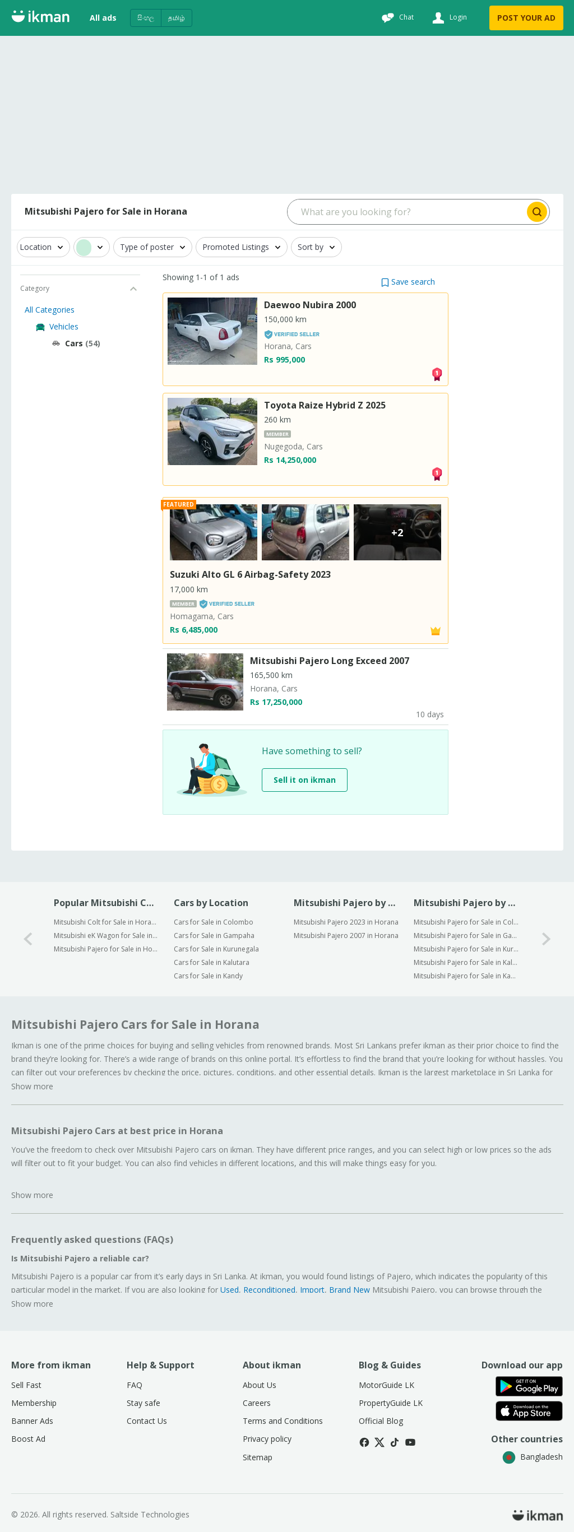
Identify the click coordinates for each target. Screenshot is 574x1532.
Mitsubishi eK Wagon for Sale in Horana (106, 935)
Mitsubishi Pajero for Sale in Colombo (466, 922)
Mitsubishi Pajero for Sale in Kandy (466, 976)
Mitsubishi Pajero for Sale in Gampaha (466, 935)
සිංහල (145, 17)
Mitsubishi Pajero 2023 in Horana (346, 922)
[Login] (448, 18)
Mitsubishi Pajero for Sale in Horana (106, 949)
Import (312, 1289)
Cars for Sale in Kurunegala (216, 949)
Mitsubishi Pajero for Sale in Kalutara (466, 962)
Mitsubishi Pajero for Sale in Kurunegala (466, 949)
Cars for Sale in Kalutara (211, 962)
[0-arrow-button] (28, 938)
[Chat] (396, 18)
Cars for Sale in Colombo (213, 922)
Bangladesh (532, 1456)
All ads (103, 17)
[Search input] (406, 211)
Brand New (349, 1289)
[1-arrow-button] (546, 938)
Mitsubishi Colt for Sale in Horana (106, 922)
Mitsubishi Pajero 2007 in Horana (346, 935)
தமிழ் (176, 17)
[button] (408, 281)
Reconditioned (269, 1289)
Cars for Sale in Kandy (208, 976)
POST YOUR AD (526, 17)
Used (229, 1289)
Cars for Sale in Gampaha (214, 935)
